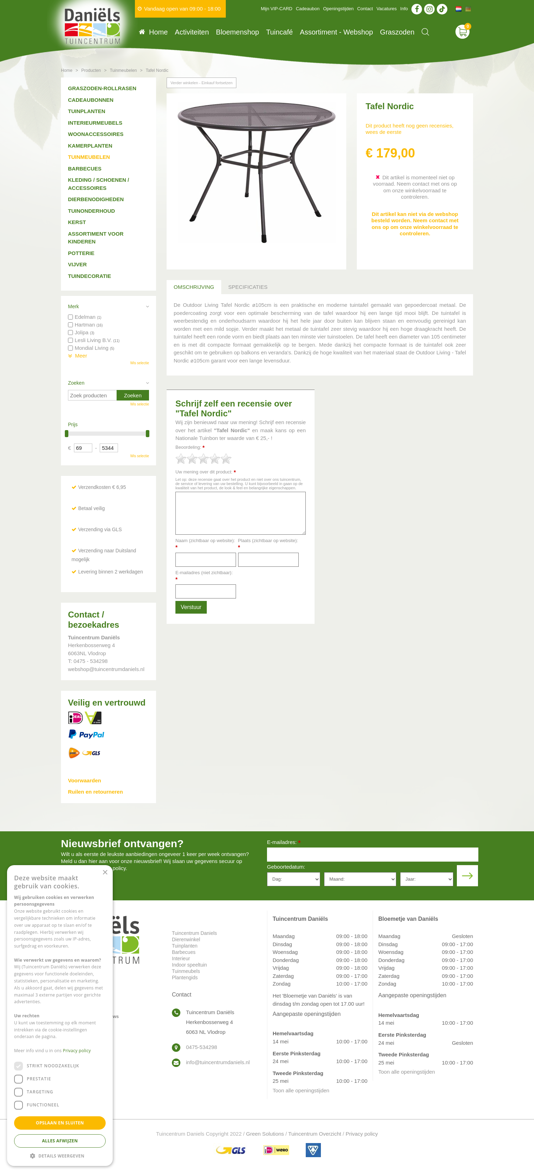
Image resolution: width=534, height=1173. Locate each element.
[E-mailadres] (372, 855)
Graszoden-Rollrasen (102, 88)
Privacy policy (362, 1134)
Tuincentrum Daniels (194, 933)
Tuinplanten (86, 111)
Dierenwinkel (186, 939)
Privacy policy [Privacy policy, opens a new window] (77, 1051)
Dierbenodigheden (96, 199)
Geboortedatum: (286, 867)
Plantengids (185, 977)
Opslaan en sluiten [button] (60, 1123)
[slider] (203, 458)
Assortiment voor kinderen (96, 238)
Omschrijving (194, 287)
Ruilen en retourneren (95, 792)
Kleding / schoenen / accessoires (98, 184)
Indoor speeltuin (189, 965)
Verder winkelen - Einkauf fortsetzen (201, 83)
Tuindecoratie (89, 276)
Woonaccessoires (96, 134)
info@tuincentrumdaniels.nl (218, 1062)
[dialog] (60, 1015)
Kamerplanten (90, 146)
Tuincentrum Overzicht (314, 1134)
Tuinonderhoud (91, 211)
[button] (60, 1155)
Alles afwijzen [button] (60, 1141)
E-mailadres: (283, 842)
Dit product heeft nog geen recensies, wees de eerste (409, 129)
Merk (73, 306)
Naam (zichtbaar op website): (205, 544)
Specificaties (247, 287)
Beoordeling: (190, 448)
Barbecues (84, 169)
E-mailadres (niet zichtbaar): (204, 576)
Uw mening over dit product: (205, 472)
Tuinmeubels (186, 971)
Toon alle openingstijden (301, 1090)
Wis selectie (139, 363)
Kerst (77, 222)
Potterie (81, 253)
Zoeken (76, 383)
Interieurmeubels (95, 123)
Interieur (181, 958)
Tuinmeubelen (89, 157)
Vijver (77, 264)
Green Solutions (265, 1134)
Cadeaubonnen (90, 100)
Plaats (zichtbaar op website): (268, 544)
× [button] (104, 872)
